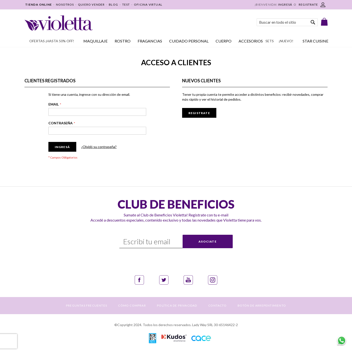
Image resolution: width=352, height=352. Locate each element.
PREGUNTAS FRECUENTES (86, 305)
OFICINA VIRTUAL (148, 4)
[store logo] (58, 23)
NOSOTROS (65, 4)
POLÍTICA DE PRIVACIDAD (177, 305)
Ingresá (285, 4)
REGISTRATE (308, 4)
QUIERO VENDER (91, 4)
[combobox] (287, 22)
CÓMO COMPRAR (132, 305)
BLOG (113, 4)
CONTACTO (217, 305)
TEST (126, 4)
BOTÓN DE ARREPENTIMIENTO (262, 305)
